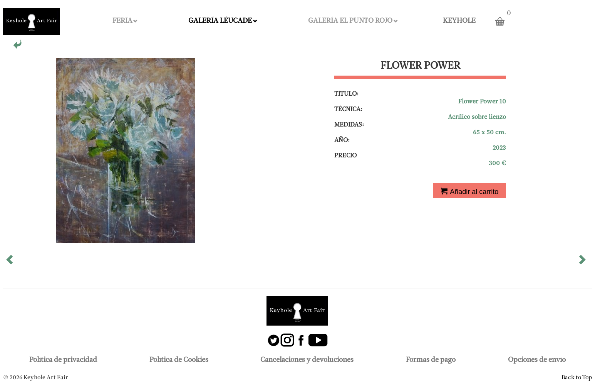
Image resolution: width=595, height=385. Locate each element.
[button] (10, 262)
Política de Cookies (178, 360)
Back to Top (576, 378)
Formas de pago (431, 360)
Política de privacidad (63, 360)
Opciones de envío (537, 360)
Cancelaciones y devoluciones (307, 360)
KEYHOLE (459, 21)
